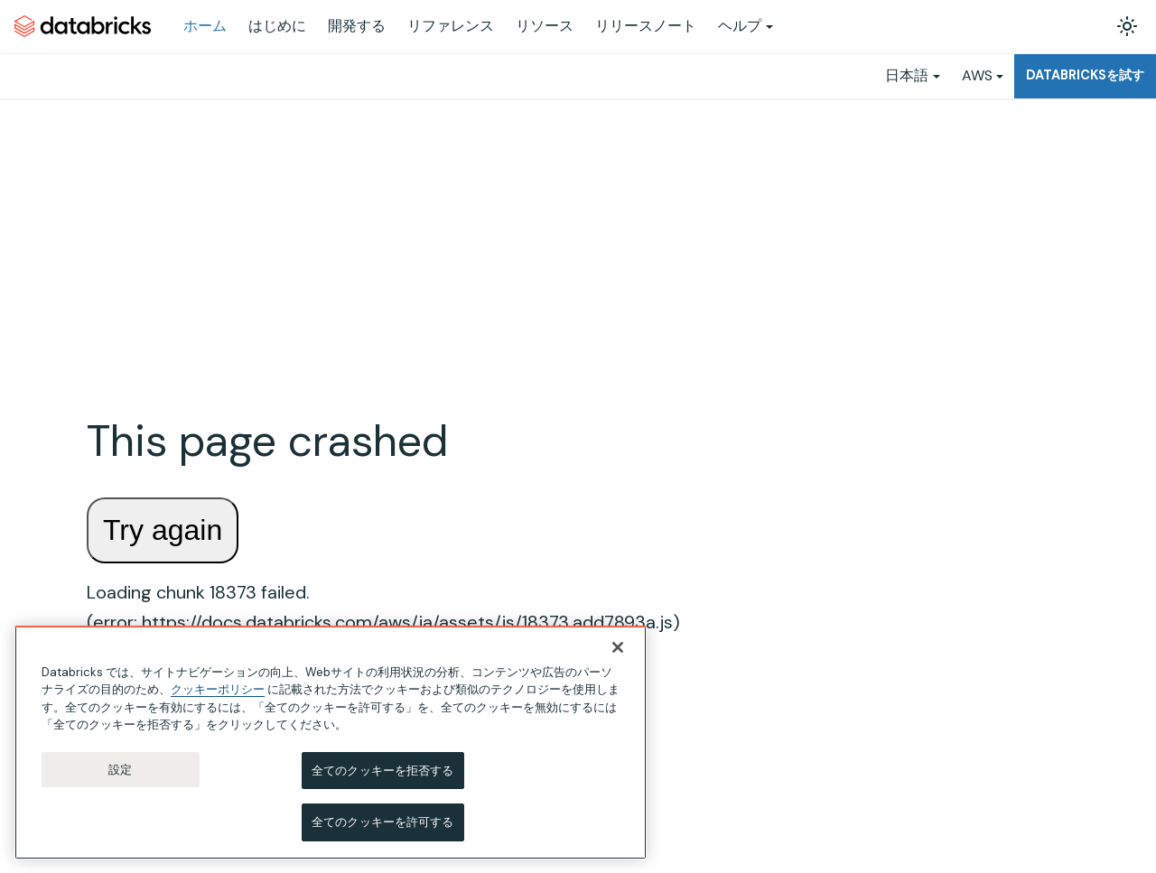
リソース (544, 25)
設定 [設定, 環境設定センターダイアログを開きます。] (120, 777)
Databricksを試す (1085, 75)
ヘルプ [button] (739, 25)
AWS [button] (977, 75)
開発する (357, 25)
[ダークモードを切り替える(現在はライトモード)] (1127, 26)
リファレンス (450, 25)
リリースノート (645, 25)
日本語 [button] (906, 75)
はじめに (277, 25)
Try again (162, 530)
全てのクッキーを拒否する (383, 778)
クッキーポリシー (218, 698)
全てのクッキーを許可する (383, 831)
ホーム (205, 25)
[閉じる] (618, 655)
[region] (330, 751)
